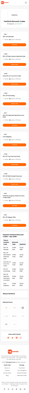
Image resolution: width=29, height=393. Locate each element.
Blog (7, 375)
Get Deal (14, 44)
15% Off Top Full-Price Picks (11, 156)
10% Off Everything (9, 96)
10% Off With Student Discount (12, 176)
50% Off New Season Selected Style (14, 56)
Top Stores (22, 368)
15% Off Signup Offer (9, 217)
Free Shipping (7, 137)
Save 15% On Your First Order (12, 76)
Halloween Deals (22, 375)
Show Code (14, 64)
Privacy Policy (7, 373)
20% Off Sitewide (8, 37)
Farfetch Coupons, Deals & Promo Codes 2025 (13, 196)
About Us (7, 368)
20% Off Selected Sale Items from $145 (13, 116)
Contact (7, 370)
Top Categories (21, 370)
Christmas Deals (22, 373)
